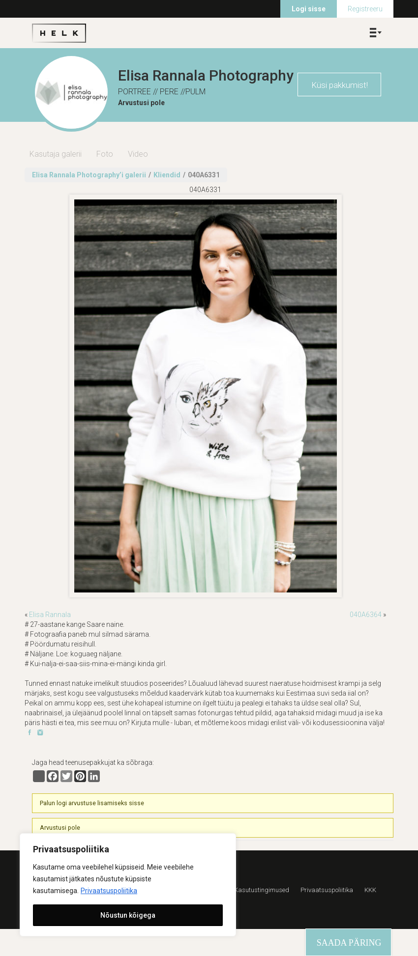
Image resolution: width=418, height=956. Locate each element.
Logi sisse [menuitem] (309, 9)
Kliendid (166, 175)
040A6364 (366, 615)
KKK (370, 890)
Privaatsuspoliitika (109, 891)
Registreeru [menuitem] (365, 9)
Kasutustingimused (261, 890)
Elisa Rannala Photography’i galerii (89, 175)
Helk (59, 33)
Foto (104, 154)
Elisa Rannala (50, 615)
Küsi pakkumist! (339, 85)
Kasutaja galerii (56, 154)
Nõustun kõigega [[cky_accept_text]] (127, 915)
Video (138, 154)
